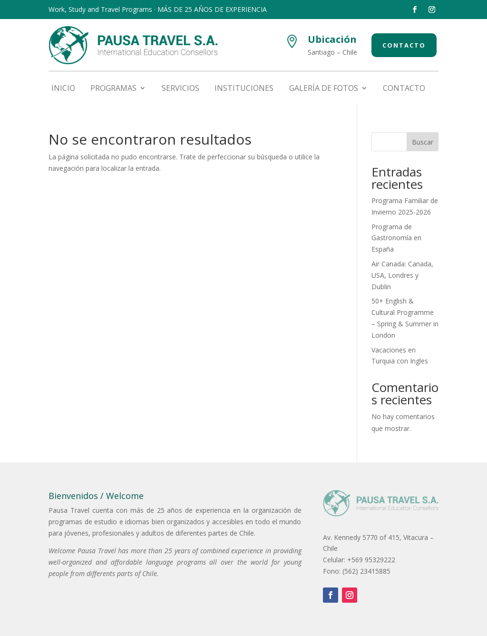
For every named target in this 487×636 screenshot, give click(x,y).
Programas (113, 89)
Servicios (180, 89)
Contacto (404, 45)
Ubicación (332, 39)
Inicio (63, 89)
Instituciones (243, 89)
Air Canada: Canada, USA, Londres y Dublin (402, 275)
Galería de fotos (323, 89)
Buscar (422, 142)
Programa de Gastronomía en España (396, 238)
